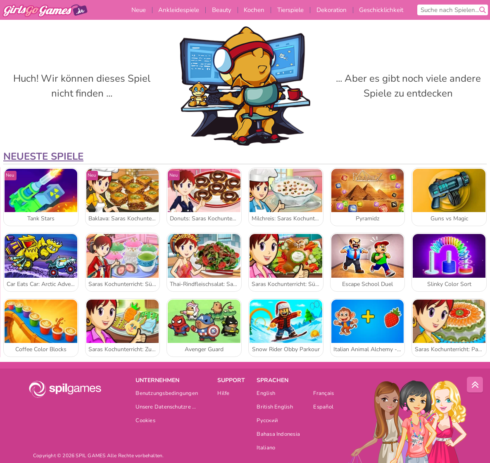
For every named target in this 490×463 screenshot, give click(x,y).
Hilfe (223, 394)
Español (323, 407)
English (266, 394)
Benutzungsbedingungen (167, 394)
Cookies (145, 421)
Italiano (266, 448)
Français (323, 394)
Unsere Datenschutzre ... (166, 407)
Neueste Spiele (43, 156)
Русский (267, 421)
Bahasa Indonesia (278, 435)
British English (275, 407)
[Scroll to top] (475, 385)
